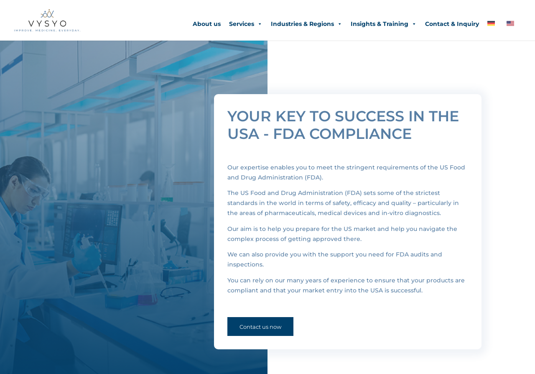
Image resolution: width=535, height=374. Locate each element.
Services (245, 23)
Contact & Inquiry (452, 24)
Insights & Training (384, 23)
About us (207, 24)
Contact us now (260, 326)
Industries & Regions (306, 23)
